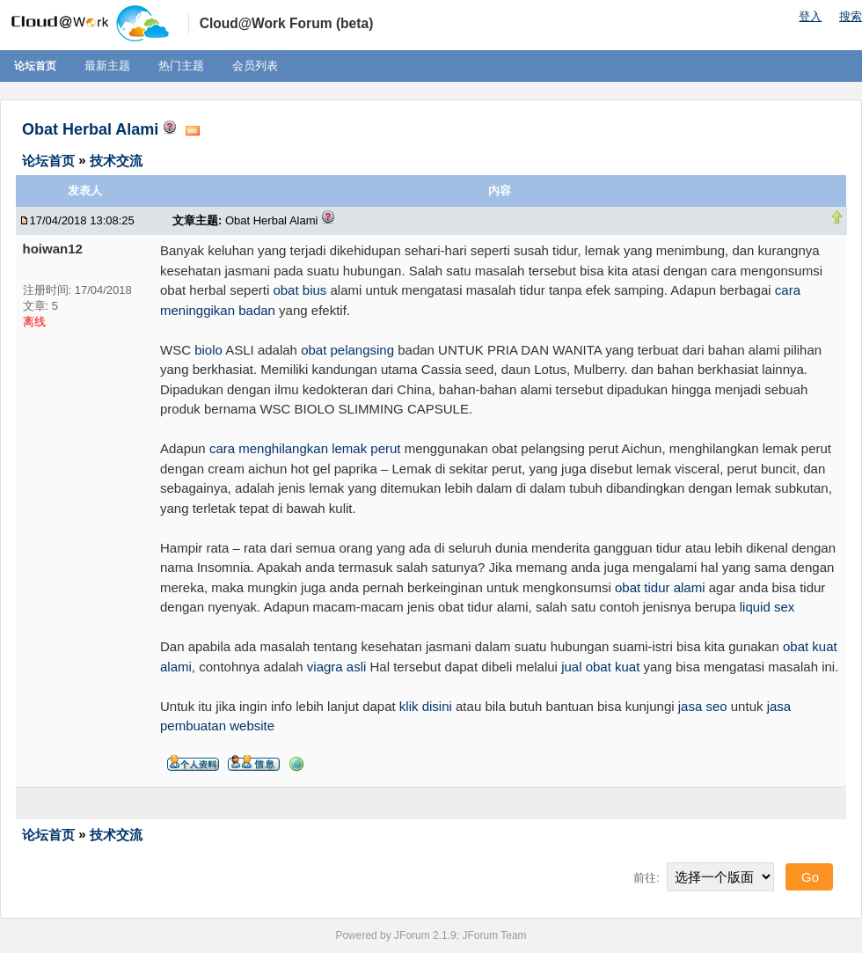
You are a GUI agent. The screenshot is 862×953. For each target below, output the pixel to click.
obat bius (299, 289)
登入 (810, 16)
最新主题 (107, 65)
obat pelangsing (347, 349)
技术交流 (116, 159)
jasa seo (702, 706)
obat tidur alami (660, 587)
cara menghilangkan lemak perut (305, 448)
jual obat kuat (600, 666)
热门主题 (181, 65)
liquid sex (767, 606)
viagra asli (337, 666)
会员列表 (255, 65)
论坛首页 (35, 66)
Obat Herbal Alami (90, 129)
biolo (208, 349)
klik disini (425, 706)
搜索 (850, 16)
